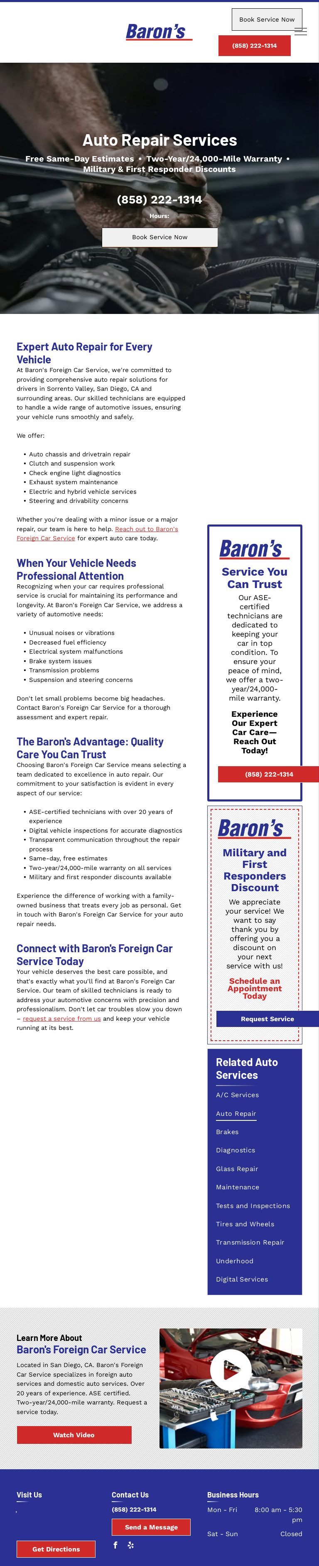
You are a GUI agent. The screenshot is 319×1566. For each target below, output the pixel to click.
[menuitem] (256, 1095)
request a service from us (62, 1018)
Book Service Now (267, 19)
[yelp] (130, 1546)
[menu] (301, 31)
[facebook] (115, 1546)
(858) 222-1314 (159, 199)
